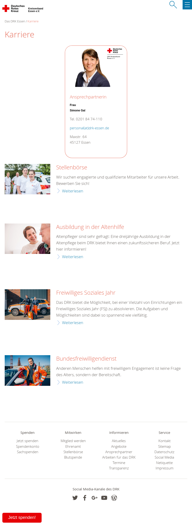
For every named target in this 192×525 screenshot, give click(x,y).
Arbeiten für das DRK (119, 457)
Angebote (118, 446)
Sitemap (164, 446)
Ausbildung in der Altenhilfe (90, 227)
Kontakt (164, 441)
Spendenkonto (27, 446)
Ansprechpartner (118, 452)
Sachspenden (27, 452)
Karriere (33, 21)
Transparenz (119, 468)
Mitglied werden (73, 441)
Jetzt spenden (27, 441)
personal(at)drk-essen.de (89, 128)
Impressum (164, 468)
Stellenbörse (71, 167)
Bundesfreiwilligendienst (86, 358)
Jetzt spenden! (22, 517)
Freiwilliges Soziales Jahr (85, 292)
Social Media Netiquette (164, 460)
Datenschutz (164, 452)
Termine (119, 462)
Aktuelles (119, 441)
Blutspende (73, 457)
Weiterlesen (72, 191)
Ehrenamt (73, 446)
